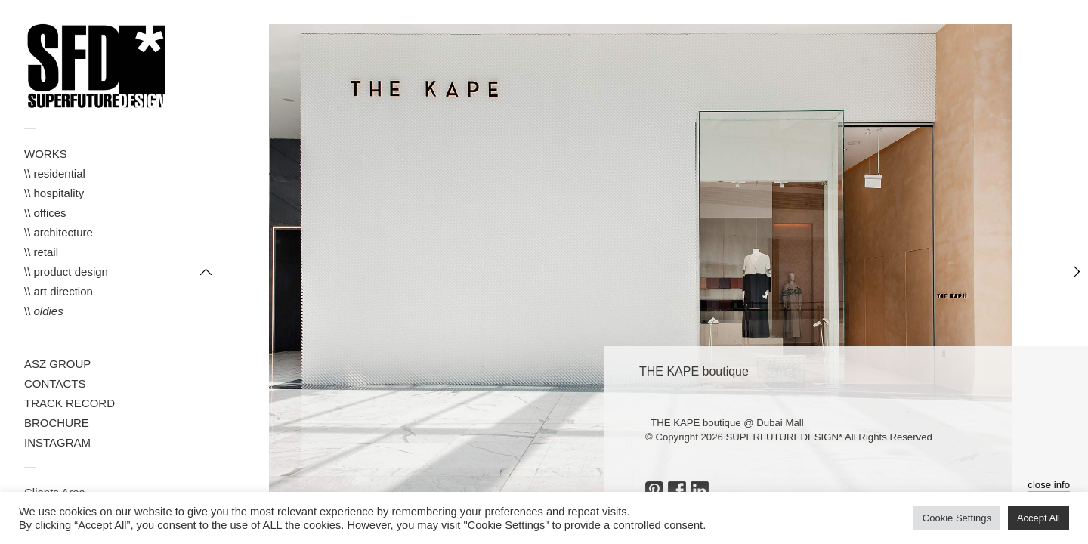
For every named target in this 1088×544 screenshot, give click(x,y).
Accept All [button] (1038, 518)
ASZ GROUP (57, 363)
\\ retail (41, 252)
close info (1049, 484)
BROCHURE (56, 422)
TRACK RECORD (69, 403)
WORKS (45, 153)
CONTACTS (54, 383)
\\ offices (45, 212)
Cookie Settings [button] (957, 518)
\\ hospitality (54, 193)
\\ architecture (58, 232)
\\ (43, 310)
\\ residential (54, 173)
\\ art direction (58, 291)
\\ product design (66, 271)
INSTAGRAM (57, 442)
